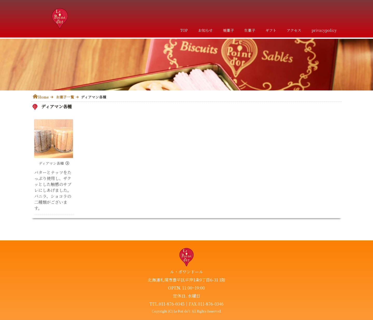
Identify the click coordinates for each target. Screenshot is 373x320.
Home (43, 97)
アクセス (294, 30)
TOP (184, 30)
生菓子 (249, 30)
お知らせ (205, 30)
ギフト (271, 30)
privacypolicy (324, 30)
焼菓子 (228, 30)
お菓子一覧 (65, 97)
